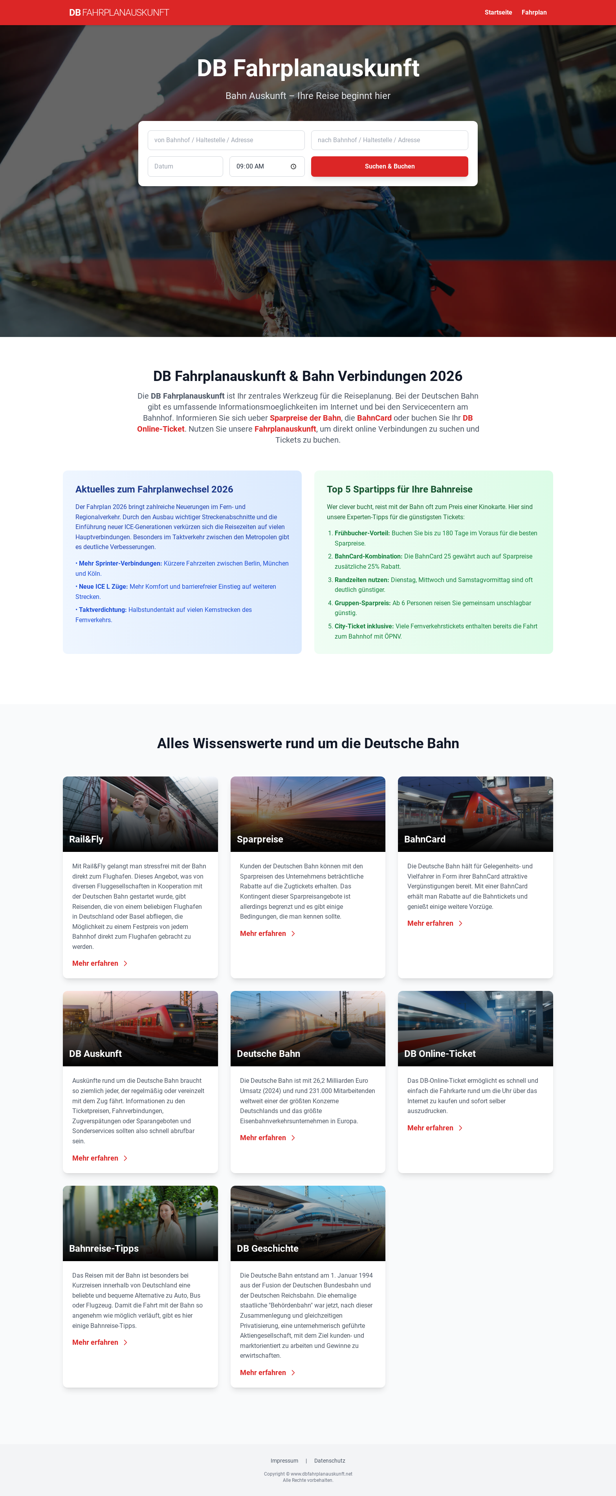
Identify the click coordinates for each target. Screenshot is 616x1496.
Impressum (284, 1461)
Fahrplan (534, 12)
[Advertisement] (308, 251)
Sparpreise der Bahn (305, 418)
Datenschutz (329, 1461)
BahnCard (374, 418)
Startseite (498, 12)
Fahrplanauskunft (285, 429)
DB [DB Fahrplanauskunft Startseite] (119, 12)
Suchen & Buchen (390, 166)
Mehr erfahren (100, 963)
